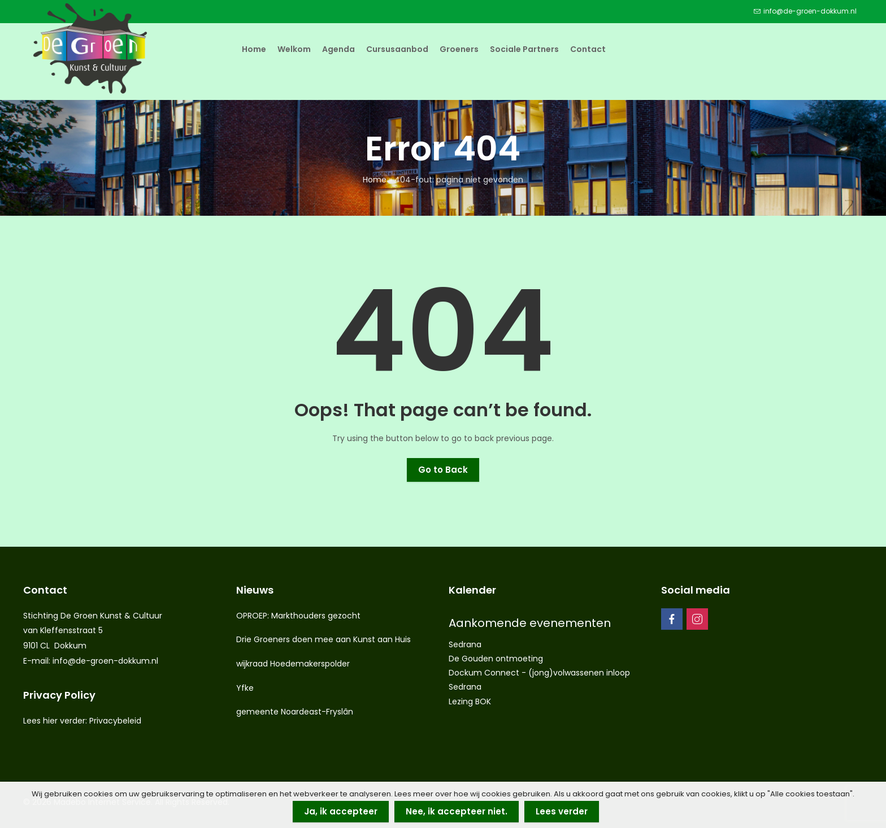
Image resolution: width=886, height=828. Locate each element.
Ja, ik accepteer (340, 811)
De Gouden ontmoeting (496, 658)
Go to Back (443, 470)
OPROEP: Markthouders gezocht (298, 615)
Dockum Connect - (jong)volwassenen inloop (539, 672)
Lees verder (562, 811)
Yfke (245, 688)
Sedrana (465, 644)
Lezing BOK (470, 701)
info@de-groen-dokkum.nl (105, 660)
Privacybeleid (115, 720)
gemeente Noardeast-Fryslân (294, 711)
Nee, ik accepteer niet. (456, 811)
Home (374, 179)
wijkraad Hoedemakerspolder (293, 663)
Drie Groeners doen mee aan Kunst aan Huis (323, 639)
